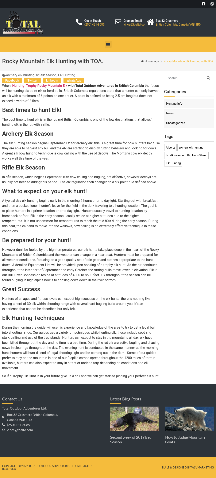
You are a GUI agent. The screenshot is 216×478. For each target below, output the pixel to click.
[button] (108, 44)
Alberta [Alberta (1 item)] (170, 147)
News (170, 113)
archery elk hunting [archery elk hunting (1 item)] (191, 147)
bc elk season (46, 75)
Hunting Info (174, 103)
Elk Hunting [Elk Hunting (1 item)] (173, 163)
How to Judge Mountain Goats (185, 439)
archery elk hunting (20, 75)
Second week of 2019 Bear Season (131, 439)
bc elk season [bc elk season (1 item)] (175, 155)
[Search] (208, 78)
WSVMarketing (202, 467)
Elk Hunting (66, 75)
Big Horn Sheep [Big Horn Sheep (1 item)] (197, 155)
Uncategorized (175, 123)
